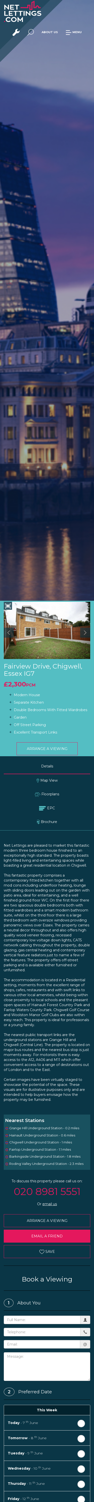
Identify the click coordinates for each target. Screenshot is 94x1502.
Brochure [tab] (47, 822)
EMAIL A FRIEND (47, 1236)
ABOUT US (50, 32)
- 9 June (25, 1453)
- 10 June (29, 1468)
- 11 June (26, 1483)
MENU (73, 32)
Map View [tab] (47, 780)
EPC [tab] (47, 808)
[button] (9, 633)
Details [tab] (47, 766)
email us (49, 1204)
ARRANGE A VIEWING (47, 749)
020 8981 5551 (47, 1191)
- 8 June (27, 1437)
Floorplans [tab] (47, 794)
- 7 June (23, 1422)
